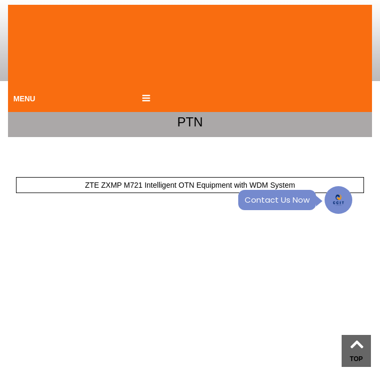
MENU (24, 98)
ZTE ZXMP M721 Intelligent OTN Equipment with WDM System (190, 185)
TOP (356, 359)
